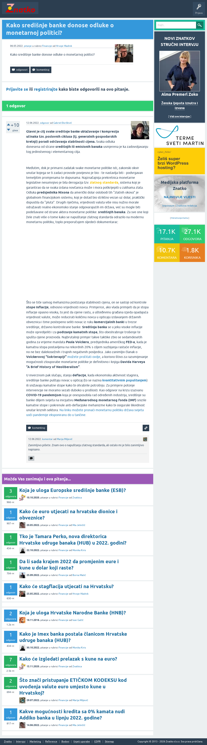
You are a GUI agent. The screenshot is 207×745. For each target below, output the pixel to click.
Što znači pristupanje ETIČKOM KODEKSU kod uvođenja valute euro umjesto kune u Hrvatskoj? (73, 686)
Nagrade (143, 11)
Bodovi (65, 741)
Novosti (45, 11)
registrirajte (46, 89)
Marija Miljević (64, 439)
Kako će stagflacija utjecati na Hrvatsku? (66, 586)
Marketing (35, 741)
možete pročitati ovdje (83, 357)
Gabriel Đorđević (62, 122)
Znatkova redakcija (186, 205)
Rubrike (79, 11)
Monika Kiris (79, 550)
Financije (47, 46)
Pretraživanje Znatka (179, 218)
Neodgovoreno (62, 11)
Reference (51, 741)
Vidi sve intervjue (180, 116)
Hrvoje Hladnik (64, 46)
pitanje (28, 46)
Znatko (8, 741)
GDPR (97, 741)
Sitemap (109, 741)
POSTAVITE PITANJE (100, 11)
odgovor (44, 122)
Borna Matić (79, 575)
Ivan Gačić (77, 620)
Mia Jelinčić (78, 525)
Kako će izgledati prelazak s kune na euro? (68, 659)
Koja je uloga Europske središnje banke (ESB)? (72, 490)
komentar (47, 439)
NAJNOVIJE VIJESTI (179, 197)
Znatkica (77, 497)
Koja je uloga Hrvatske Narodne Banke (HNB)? (72, 613)
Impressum (168, 205)
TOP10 (130, 11)
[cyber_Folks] (179, 145)
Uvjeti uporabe (81, 741)
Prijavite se (17, 89)
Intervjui (20, 741)
